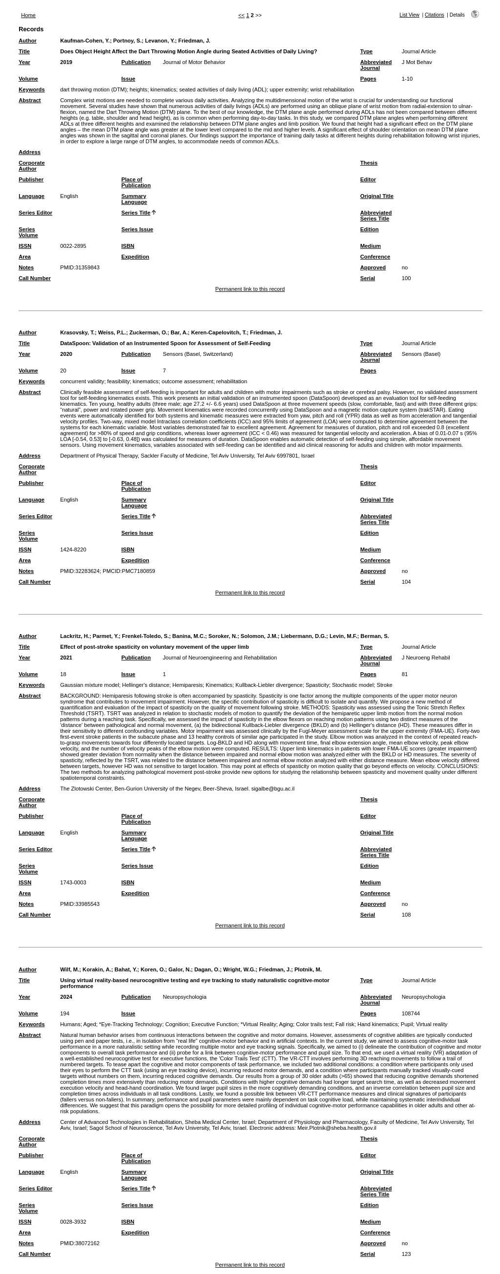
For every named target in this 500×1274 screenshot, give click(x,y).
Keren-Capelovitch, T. (219, 332)
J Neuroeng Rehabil (426, 657)
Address (30, 152)
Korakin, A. (97, 969)
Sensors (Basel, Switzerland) (198, 354)
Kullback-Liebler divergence (268, 685)
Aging (286, 1024)
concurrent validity (82, 381)
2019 (66, 62)
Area (25, 257)
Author (28, 41)
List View (409, 15)
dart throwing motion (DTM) (93, 89)
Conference (375, 257)
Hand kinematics (377, 1024)
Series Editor (35, 213)
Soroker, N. (222, 636)
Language (31, 196)
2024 (66, 997)
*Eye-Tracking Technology (130, 1024)
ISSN (25, 246)
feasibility (118, 381)
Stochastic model (353, 685)
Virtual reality (431, 1024)
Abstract (30, 100)
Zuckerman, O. (148, 332)
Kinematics (219, 685)
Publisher (31, 179)
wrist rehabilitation (332, 89)
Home (28, 15)
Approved (373, 267)
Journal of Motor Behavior (194, 62)
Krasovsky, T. (77, 332)
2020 (66, 354)
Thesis (368, 163)
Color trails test (314, 1024)
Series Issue (137, 229)
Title (24, 51)
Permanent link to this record (250, 289)
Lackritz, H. (74, 636)
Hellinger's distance (145, 685)
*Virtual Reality (258, 1024)
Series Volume (28, 232)
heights (138, 89)
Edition (369, 229)
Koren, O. (153, 969)
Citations (434, 15)
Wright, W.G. (239, 969)
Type (366, 51)
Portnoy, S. (127, 41)
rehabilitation (231, 381)
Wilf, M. (69, 969)
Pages (368, 79)
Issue (128, 79)
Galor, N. (179, 969)
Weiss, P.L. (112, 332)
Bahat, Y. (126, 969)
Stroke (384, 685)
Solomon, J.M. (259, 636)
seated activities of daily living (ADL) (223, 89)
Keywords (31, 89)
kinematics (163, 89)
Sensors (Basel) (421, 354)
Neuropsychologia (185, 997)
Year (24, 62)
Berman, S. (374, 636)
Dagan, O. (207, 969)
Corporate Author (31, 166)
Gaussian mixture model (89, 685)
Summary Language (134, 199)
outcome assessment (187, 381)
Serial (367, 278)
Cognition (176, 1024)
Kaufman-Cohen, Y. (85, 41)
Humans (70, 1024)
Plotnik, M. (308, 969)
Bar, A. (179, 332)
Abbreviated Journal (376, 65)
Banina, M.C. (188, 636)
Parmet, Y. (106, 636)
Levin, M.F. (343, 636)
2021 (66, 657)
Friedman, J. (194, 41)
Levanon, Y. (160, 41)
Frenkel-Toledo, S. (145, 636)
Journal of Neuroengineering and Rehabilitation (220, 657)
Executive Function (214, 1024)
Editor (368, 179)
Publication (135, 62)
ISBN (127, 246)
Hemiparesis (187, 685)
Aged (89, 1024)
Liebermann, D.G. (303, 636)
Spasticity (317, 685)
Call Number (35, 278)
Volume (28, 79)
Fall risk (344, 1024)
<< (241, 15)
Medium (370, 246)
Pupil (407, 1024)
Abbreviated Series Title (376, 215)
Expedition (135, 257)
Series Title (135, 213)
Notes (26, 267)
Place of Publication (135, 182)
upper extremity (288, 89)
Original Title (377, 196)
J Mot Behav (417, 62)
